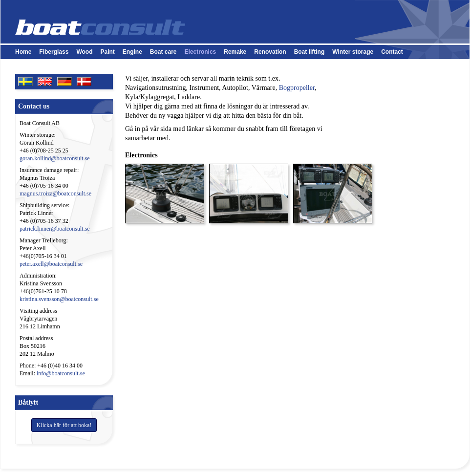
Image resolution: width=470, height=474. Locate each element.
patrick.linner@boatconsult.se (55, 228)
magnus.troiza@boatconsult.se (55, 193)
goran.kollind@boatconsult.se (55, 158)
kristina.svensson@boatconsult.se (59, 299)
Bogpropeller (297, 87)
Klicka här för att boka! (64, 425)
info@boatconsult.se (61, 373)
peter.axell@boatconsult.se (51, 263)
